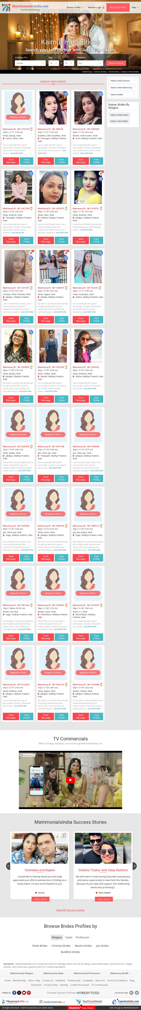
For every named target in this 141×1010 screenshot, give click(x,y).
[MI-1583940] (88, 108)
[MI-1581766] (18, 584)
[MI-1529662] (53, 584)
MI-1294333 (93, 367)
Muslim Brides (83, 945)
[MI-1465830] (18, 346)
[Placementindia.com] (15, 1002)
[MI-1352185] (53, 346)
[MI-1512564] (18, 663)
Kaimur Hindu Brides (119, 115)
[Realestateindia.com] (52, 1002)
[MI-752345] (88, 266)
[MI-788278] (53, 108)
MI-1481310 (58, 684)
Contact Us (47, 980)
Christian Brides (61, 945)
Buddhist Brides (70, 952)
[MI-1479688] (88, 663)
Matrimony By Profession (88, 973)
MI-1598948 (93, 446)
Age (50, 57)
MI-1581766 (23, 605)
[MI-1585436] (53, 504)
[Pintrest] (29, 993)
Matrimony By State (55, 973)
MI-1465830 (23, 367)
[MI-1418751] (88, 187)
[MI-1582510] (88, 504)
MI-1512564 (23, 684)
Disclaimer (36, 984)
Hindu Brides (39, 945)
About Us (100, 980)
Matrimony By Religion (22, 973)
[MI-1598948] (88, 425)
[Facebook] (14, 993)
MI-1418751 (93, 208)
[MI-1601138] (53, 425)
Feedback (60, 980)
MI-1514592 (93, 605)
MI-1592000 (23, 526)
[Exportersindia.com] (125, 1002)
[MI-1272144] (18, 107)
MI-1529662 (58, 605)
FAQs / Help (34, 980)
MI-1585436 (58, 526)
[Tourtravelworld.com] (89, 1002)
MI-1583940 (93, 129)
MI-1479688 (93, 684)
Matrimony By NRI (120, 973)
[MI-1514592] (88, 584)
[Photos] (101, 173)
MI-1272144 (23, 129)
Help (135, 7)
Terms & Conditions (117, 980)
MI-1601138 (58, 446)
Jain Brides (102, 945)
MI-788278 (57, 129)
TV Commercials (99, 984)
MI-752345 (92, 288)
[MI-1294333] (88, 346)
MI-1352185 (58, 367)
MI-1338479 (58, 288)
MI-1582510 (93, 526)
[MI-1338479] (53, 266)
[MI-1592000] (18, 504)
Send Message (11, 161)
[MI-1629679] (53, 187)
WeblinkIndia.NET (131, 1007)
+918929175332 (87, 993)
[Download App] (131, 993)
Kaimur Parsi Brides (119, 121)
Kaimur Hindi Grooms (120, 80)
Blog (132, 980)
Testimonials (74, 980)
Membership (19, 980)
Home (8, 980)
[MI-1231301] (18, 266)
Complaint (88, 980)
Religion (81, 57)
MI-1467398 (23, 208)
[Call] (66, 94)
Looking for (21, 57)
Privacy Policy (51, 984)
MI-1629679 (58, 208)
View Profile (26, 161)
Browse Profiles (75, 7)
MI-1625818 (23, 446)
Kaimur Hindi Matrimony (121, 87)
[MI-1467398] (18, 187)
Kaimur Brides (117, 94)
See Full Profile (16, 153)
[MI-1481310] (53, 663)
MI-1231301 (23, 288)
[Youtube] (24, 993)
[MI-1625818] (18, 425)
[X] (19, 993)
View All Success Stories (70, 910)
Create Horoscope (79, 984)
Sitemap (64, 984)
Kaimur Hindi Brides (53, 81)
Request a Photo (18, 117)
